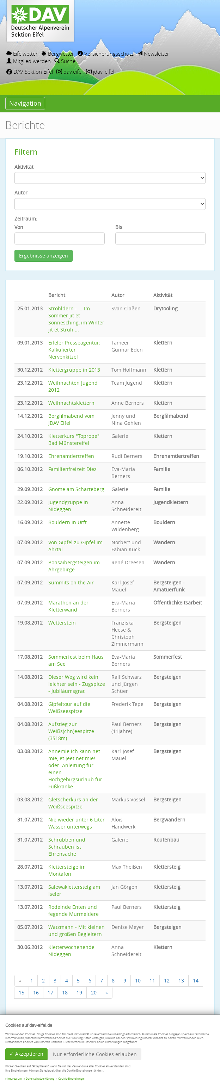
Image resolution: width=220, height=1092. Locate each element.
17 (50, 992)
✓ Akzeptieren (26, 1053)
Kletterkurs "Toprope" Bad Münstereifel (73, 439)
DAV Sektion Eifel (29, 71)
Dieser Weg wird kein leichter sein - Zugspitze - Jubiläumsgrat (76, 684)
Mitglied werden (28, 60)
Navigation (25, 103)
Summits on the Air (71, 582)
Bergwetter (57, 53)
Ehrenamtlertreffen (71, 456)
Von (18, 227)
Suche (64, 60)
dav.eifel (69, 71)
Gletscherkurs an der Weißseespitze (73, 803)
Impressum (14, 1078)
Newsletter (153, 53)
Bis (118, 227)
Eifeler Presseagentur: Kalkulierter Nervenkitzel (74, 349)
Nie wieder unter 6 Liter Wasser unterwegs (76, 823)
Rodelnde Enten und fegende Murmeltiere (73, 910)
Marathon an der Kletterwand (68, 606)
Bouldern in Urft (67, 522)
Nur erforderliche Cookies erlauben (95, 1054)
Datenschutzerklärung (40, 1078)
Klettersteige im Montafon (67, 870)
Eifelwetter (22, 53)
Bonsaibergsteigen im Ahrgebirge (74, 566)
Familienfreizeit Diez (72, 469)
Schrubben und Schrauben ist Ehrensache (66, 846)
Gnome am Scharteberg (76, 489)
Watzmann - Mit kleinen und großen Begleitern (76, 930)
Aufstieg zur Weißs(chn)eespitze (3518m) (71, 731)
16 (36, 992)
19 (79, 992)
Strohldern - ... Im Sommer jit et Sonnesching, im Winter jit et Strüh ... (76, 319)
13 (181, 980)
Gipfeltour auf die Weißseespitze (69, 707)
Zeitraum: (25, 218)
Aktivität (23, 166)
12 (167, 980)
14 (195, 980)
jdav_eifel (100, 71)
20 (94, 992)
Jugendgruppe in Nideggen (68, 506)
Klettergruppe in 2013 (74, 369)
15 (21, 992)
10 (138, 980)
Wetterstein (62, 622)
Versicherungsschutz (106, 53)
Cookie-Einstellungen (71, 1078)
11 (152, 980)
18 (65, 992)
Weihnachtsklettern (71, 402)
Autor (21, 192)
